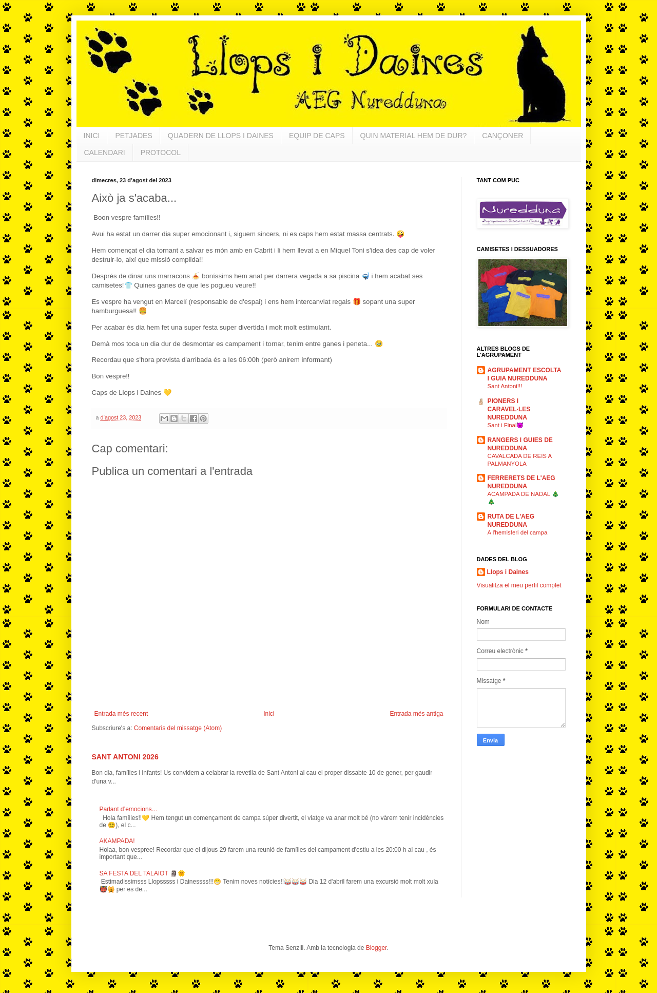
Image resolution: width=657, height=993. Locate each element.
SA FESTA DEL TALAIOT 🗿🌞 (142, 873)
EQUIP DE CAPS (317, 135)
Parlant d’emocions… (129, 809)
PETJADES (133, 135)
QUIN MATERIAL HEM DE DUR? (413, 135)
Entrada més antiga (416, 713)
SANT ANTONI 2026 (125, 757)
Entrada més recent (121, 713)
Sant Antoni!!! (505, 386)
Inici (268, 713)
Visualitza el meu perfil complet (519, 585)
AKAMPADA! (117, 841)
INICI (92, 135)
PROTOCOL (161, 152)
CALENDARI (104, 152)
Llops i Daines (508, 572)
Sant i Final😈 (506, 425)
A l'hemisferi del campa (518, 532)
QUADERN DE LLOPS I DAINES (221, 135)
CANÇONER (502, 135)
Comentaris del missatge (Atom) (178, 728)
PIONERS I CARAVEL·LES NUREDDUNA (509, 409)
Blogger (376, 947)
